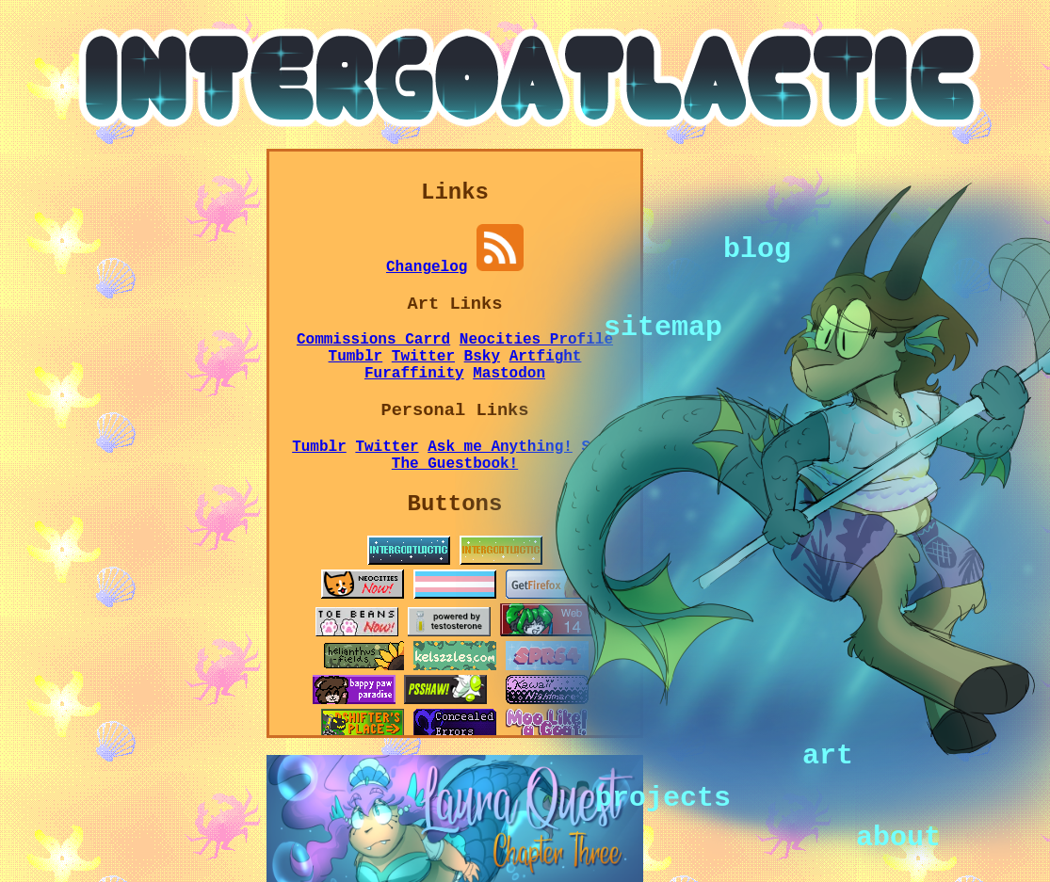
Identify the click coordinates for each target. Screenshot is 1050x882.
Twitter (423, 356)
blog (757, 248)
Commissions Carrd (373, 339)
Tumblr (356, 356)
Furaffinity (414, 373)
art (827, 755)
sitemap (663, 326)
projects (663, 796)
